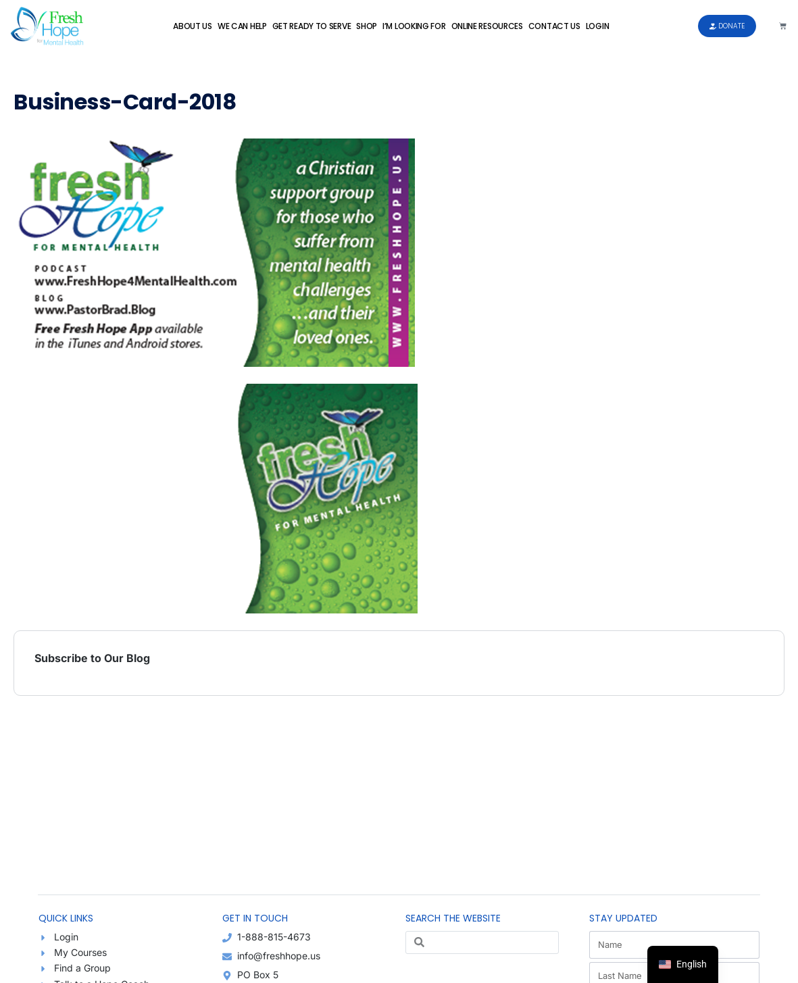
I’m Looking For (414, 26)
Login (597, 26)
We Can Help (242, 26)
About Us (192, 26)
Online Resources (487, 26)
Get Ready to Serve (311, 26)
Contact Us (554, 26)
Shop (366, 26)
